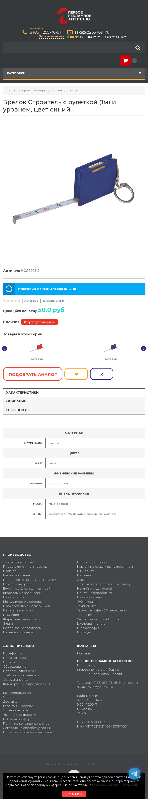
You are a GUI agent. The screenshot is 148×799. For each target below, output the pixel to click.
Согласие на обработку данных (27, 726)
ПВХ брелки (13, 613)
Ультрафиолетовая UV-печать (100, 618)
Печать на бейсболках (94, 591)
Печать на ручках (90, 596)
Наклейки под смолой (94, 587)
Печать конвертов (17, 583)
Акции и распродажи (19, 713)
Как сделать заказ (17, 691)
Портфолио (12, 652)
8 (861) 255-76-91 (45, 32)
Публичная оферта (18, 718)
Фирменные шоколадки (21, 618)
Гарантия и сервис (18, 704)
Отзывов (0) (18, 409)
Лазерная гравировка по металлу (103, 583)
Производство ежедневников (26, 604)
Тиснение (84, 613)
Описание (16, 400)
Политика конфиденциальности (28, 722)
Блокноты (10, 569)
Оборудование (15, 665)
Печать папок (13, 596)
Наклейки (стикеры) (19, 631)
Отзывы (9, 661)
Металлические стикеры (22, 600)
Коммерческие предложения (26, 683)
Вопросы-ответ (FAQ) (20, 669)
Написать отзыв (53, 300)
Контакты (84, 652)
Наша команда (14, 656)
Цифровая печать (91, 622)
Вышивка (84, 574)
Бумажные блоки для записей (26, 587)
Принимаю (74, 794)
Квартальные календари (22, 591)
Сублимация (87, 600)
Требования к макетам (21, 674)
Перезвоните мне (51, 36)
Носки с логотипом (92, 561)
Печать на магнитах (18, 609)
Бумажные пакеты (17, 574)
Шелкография (88, 626)
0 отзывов (31, 300)
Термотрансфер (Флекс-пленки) (103, 609)
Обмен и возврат (16, 709)
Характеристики (22, 391)
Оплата (9, 696)
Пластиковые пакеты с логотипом (29, 578)
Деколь (82, 578)
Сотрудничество (16, 678)
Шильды (83, 631)
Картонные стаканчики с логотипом (105, 565)
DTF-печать (86, 569)
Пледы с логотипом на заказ (25, 565)
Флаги (8, 622)
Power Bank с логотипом (22, 626)
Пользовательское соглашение (27, 731)
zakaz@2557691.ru (92, 32)
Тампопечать (87, 604)
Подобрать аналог (33, 374)
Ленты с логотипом (18, 561)
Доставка (10, 700)
